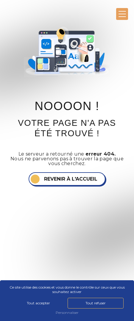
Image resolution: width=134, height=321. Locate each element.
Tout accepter (38, 303)
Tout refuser (95, 303)
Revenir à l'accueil (70, 179)
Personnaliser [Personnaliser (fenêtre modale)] (67, 312)
